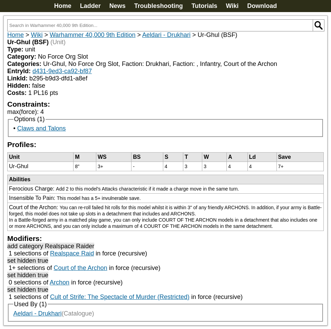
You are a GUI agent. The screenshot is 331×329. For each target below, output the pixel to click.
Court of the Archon (80, 267)
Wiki (232, 5)
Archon (59, 282)
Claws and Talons (41, 128)
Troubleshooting (158, 5)
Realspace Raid (72, 253)
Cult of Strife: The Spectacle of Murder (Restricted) (119, 296)
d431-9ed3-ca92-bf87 (62, 71)
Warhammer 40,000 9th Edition (92, 34)
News (117, 5)
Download (262, 5)
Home (62, 5)
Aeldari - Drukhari (166, 34)
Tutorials (204, 5)
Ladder (90, 5)
